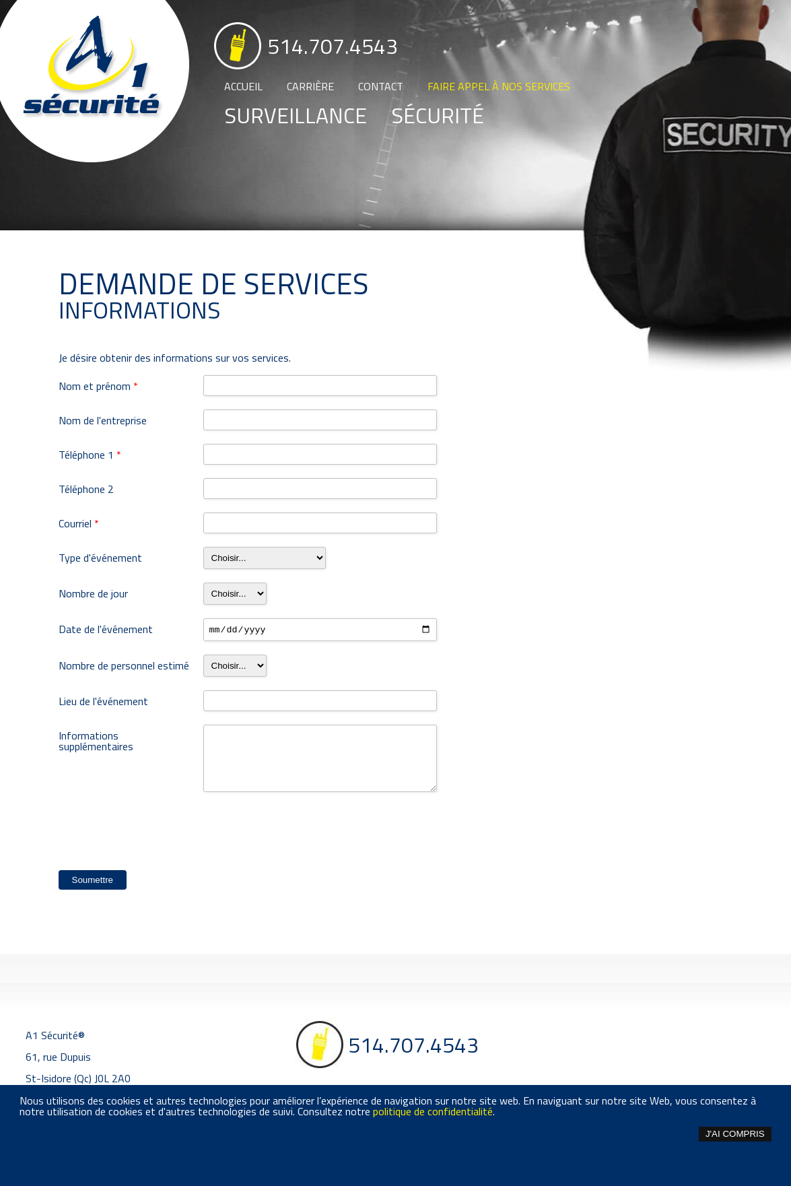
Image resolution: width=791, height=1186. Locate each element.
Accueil (243, 86)
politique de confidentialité (433, 1111)
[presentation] (161, 834)
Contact (380, 86)
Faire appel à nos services (498, 86)
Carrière (310, 86)
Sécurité (437, 115)
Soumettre (93, 882)
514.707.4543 (332, 46)
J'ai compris (735, 1134)
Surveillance (295, 115)
